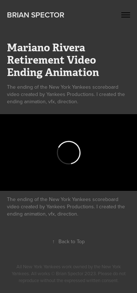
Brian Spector (35, 14)
